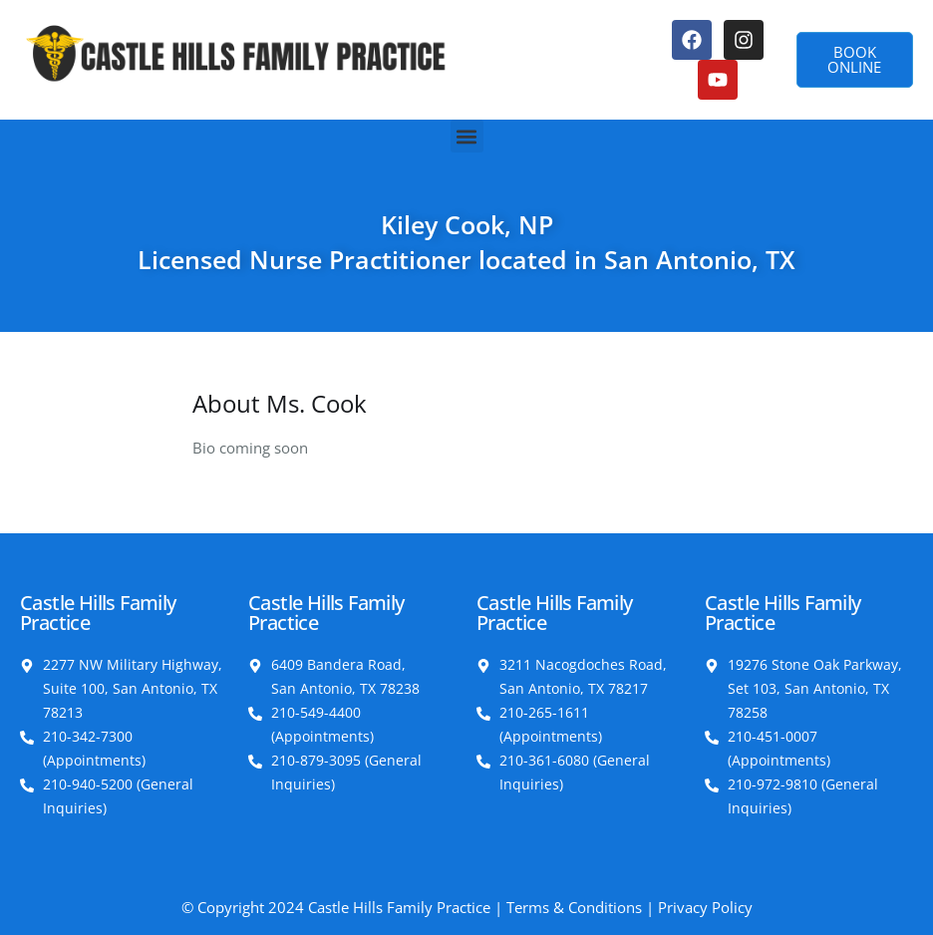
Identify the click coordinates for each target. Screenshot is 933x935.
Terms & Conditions (574, 907)
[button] (467, 136)
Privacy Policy (705, 907)
